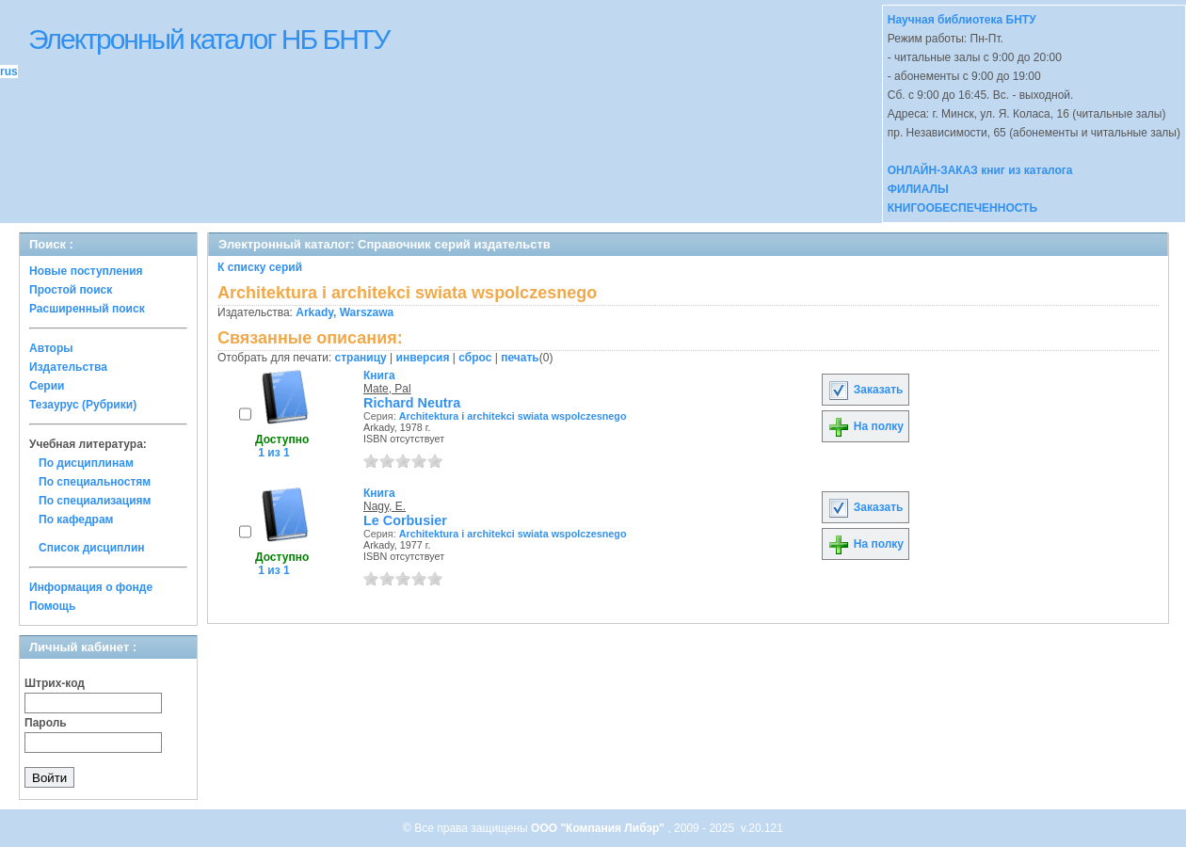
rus (9, 71)
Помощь (52, 606)
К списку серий (259, 267)
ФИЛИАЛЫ (918, 189)
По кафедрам (76, 519)
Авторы (51, 348)
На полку (865, 426)
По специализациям (95, 500)
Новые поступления (86, 271)
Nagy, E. (384, 506)
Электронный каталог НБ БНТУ (208, 39)
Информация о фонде (90, 587)
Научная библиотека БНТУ (962, 19)
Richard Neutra (411, 402)
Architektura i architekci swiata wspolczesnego (513, 416)
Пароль (45, 722)
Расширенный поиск (87, 308)
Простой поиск (70, 289)
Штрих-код (54, 683)
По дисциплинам (86, 463)
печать (520, 357)
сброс (474, 357)
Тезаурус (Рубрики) (82, 404)
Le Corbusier (405, 520)
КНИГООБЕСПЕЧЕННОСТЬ (962, 208)
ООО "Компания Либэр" (599, 828)
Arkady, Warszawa (344, 312)
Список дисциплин (92, 547)
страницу (361, 357)
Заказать (865, 389)
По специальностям (95, 481)
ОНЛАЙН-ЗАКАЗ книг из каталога (980, 170)
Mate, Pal (387, 388)
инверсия (423, 357)
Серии (46, 385)
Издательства (68, 367)
